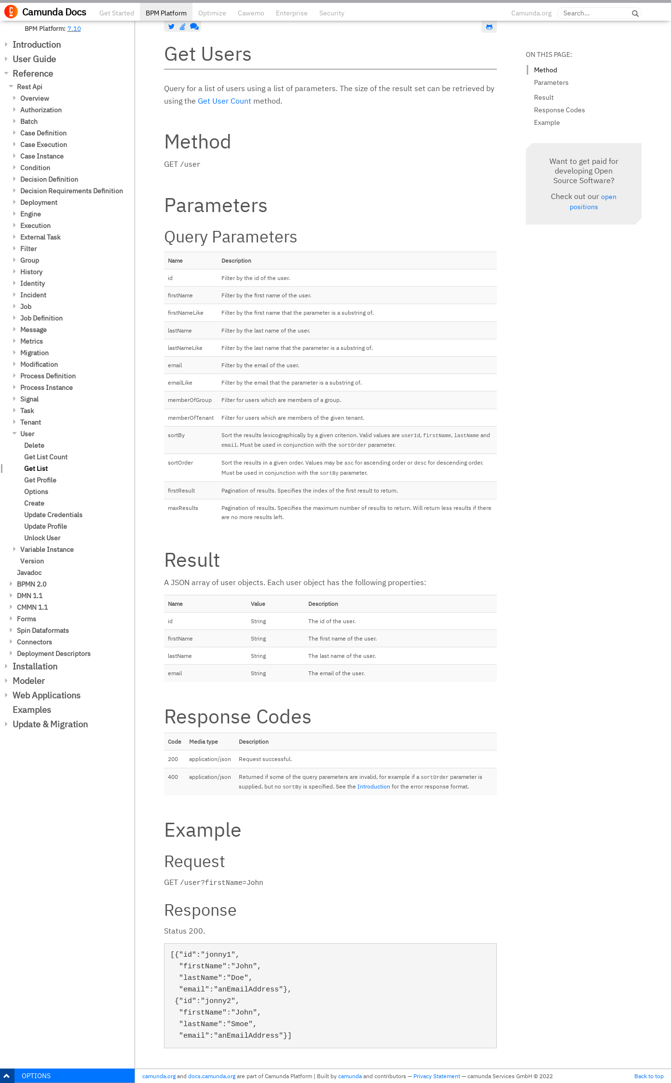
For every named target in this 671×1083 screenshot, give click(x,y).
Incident (33, 295)
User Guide (34, 59)
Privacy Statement (436, 1076)
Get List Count (46, 457)
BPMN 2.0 (31, 584)
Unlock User (42, 538)
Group (29, 260)
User (27, 433)
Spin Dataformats (43, 630)
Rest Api (29, 86)
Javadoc (29, 572)
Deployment (38, 202)
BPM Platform (166, 13)
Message (33, 329)
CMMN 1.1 (32, 607)
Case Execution (43, 144)
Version (32, 561)
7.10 (74, 28)
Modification (39, 364)
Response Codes (559, 110)
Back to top (649, 1076)
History (31, 271)
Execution (35, 225)
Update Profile (45, 526)
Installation (35, 666)
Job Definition (41, 318)
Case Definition (43, 133)
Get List (36, 468)
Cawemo (251, 13)
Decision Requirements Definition (71, 191)
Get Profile (40, 480)
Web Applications (47, 695)
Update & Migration (50, 724)
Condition (35, 167)
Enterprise (292, 13)
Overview (34, 98)
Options (36, 491)
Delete (34, 445)
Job (25, 306)
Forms (26, 619)
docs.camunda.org (211, 1076)
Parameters (551, 82)
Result (544, 97)
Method (545, 70)
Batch (29, 121)
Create (34, 503)
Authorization (41, 110)
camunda (350, 1076)
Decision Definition (49, 179)
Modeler (29, 680)
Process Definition (48, 376)
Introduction (37, 44)
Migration (34, 352)
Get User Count (224, 101)
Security (331, 13)
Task (27, 410)
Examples (32, 709)
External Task (40, 237)
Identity (32, 283)
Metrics (31, 341)
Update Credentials (53, 514)
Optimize (212, 13)
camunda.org (159, 1076)
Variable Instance (47, 549)
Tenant (30, 422)
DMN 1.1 (29, 595)
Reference (33, 73)
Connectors (34, 642)
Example (547, 122)
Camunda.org (531, 13)
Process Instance (46, 387)
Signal (29, 399)
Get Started (116, 13)
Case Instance (42, 156)
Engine (30, 214)
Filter (28, 248)
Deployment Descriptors (54, 653)
